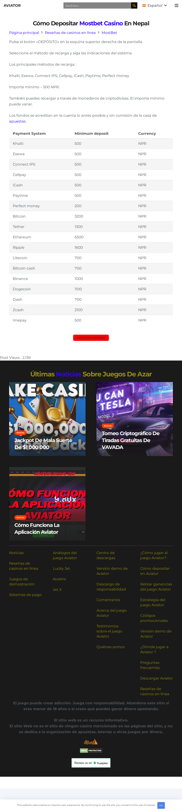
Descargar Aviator (156, 678)
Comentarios (108, 600)
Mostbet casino (101, 23)
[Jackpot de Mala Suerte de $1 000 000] (47, 419)
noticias (68, 374)
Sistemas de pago (25, 595)
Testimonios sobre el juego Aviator (109, 631)
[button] (154, 5)
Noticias (16, 553)
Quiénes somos (110, 647)
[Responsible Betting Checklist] (91, 741)
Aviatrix (59, 579)
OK (161, 805)
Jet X (57, 589)
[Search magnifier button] (134, 5)
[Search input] (97, 5)
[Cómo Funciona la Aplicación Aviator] (47, 504)
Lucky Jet (61, 568)
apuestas (17, 121)
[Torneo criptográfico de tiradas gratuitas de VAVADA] (134, 419)
